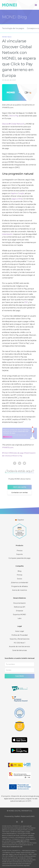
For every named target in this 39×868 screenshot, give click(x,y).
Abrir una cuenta (19, 487)
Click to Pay (14, 116)
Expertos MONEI (19, 614)
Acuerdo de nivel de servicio (19, 646)
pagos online (17, 199)
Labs (19, 618)
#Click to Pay (17, 456)
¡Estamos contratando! (19, 582)
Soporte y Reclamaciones (19, 639)
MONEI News (6, 37)
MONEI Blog (14, 16)
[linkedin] (19, 464)
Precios (19, 550)
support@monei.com (22, 841)
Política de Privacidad (19, 635)
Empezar (19, 611)
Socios (19, 579)
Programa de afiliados (19, 586)
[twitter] (24, 464)
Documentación (19, 603)
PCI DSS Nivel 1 (19, 643)
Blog (19, 571)
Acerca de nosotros (19, 590)
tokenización (7, 234)
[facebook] (14, 464)
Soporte (19, 554)
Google (21, 193)
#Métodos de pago (16, 453)
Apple (13, 193)
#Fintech (5, 453)
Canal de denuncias (19, 650)
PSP (26, 302)
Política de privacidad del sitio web (12, 846)
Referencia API (19, 607)
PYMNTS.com (7, 447)
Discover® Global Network (13, 124)
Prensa (19, 575)
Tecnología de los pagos (13, 28)
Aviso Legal (19, 631)
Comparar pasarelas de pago (19, 558)
